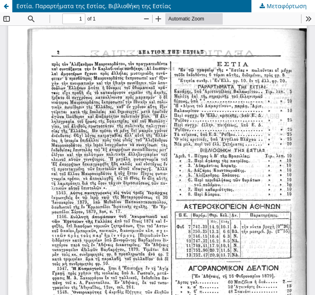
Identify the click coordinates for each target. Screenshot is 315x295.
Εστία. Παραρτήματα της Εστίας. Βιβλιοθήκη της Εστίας (93, 6)
